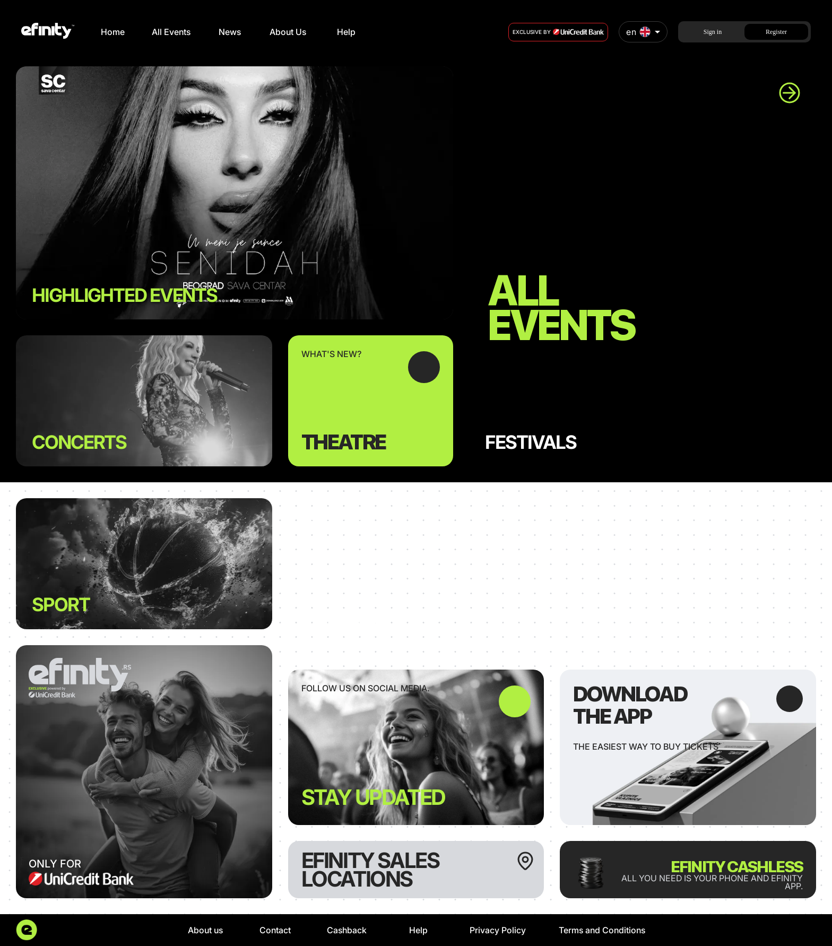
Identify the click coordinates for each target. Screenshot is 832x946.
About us (205, 930)
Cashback (347, 930)
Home (113, 32)
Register (776, 32)
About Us (288, 32)
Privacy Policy (498, 930)
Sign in (713, 32)
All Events (171, 32)
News (230, 32)
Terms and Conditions (602, 930)
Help (346, 32)
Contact (275, 930)
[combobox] (643, 31)
